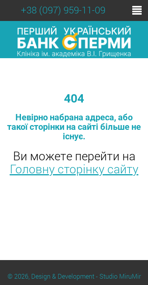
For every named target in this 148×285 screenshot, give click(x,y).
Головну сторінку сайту (74, 169)
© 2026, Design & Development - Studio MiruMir (74, 276)
